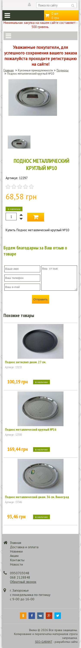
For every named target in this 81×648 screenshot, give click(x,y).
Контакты (17, 560)
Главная (8, 70)
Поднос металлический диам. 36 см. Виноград (37, 497)
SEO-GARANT (43, 642)
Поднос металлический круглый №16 (30, 429)
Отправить (40, 299)
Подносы (62, 70)
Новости (16, 564)
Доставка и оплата (24, 547)
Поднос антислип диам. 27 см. (25, 362)
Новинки (16, 551)
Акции (14, 555)
